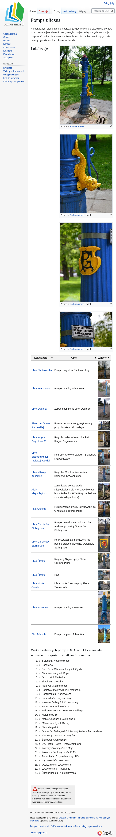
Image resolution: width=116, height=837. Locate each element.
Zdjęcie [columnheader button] (102, 357)
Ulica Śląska (38, 561)
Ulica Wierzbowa (41, 388)
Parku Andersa (77, 126)
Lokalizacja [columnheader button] (40, 357)
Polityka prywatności (39, 826)
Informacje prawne (38, 832)
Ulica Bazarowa (40, 607)
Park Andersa (39, 508)
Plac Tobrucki (39, 634)
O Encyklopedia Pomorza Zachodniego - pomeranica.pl (76, 826)
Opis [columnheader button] (74, 357)
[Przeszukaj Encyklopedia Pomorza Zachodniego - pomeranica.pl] (103, 10)
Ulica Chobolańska (42, 370)
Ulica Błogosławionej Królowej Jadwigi (41, 456)
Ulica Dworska (39, 408)
